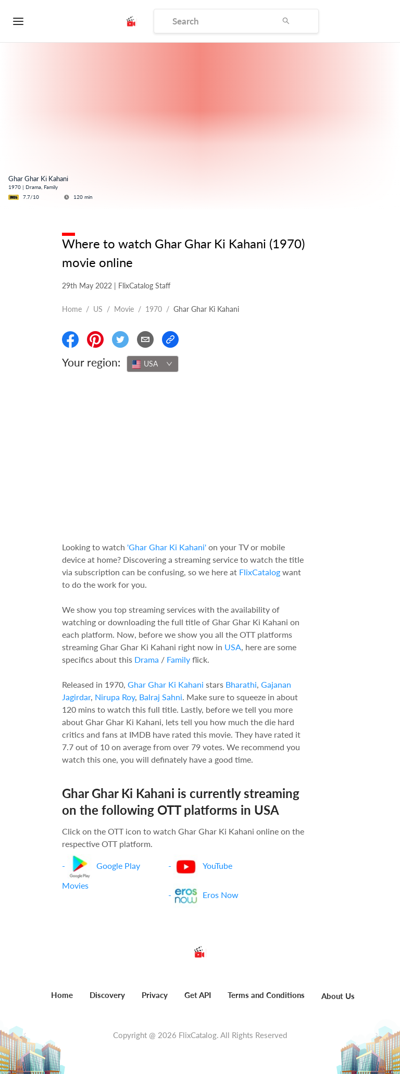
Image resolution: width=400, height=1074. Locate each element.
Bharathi (241, 684)
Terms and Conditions (266, 995)
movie (124, 309)
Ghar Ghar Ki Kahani (166, 684)
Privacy (155, 995)
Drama (146, 659)
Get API (197, 995)
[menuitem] (62, 1000)
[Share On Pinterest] (95, 339)
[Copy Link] (170, 339)
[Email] (145, 339)
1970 (153, 309)
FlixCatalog (259, 572)
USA (232, 647)
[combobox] (153, 364)
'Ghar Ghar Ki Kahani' (166, 547)
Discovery (107, 995)
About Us (338, 996)
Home (72, 309)
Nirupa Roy (115, 697)
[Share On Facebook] (70, 339)
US (98, 309)
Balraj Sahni (160, 697)
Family (178, 659)
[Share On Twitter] (120, 339)
